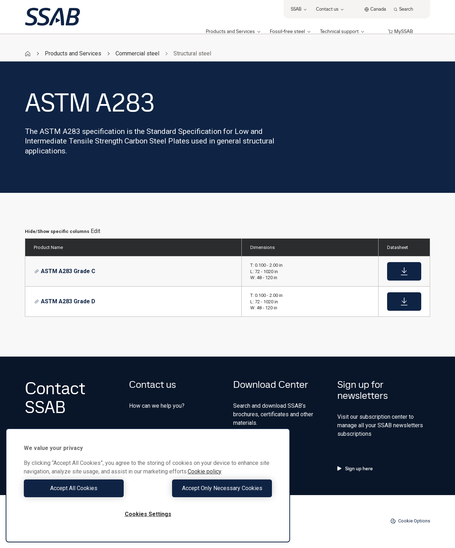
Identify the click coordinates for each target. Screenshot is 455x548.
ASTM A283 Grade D (64, 301)
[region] (148, 485)
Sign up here (355, 468)
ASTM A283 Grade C (64, 271)
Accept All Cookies (84, 488)
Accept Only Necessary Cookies (212, 488)
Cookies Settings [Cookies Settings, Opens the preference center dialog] (148, 514)
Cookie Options (410, 521)
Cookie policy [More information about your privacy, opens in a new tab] (204, 471)
